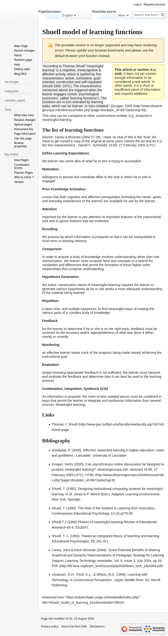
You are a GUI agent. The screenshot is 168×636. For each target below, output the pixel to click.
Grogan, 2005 (122, 106)
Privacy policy (49, 626)
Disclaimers (97, 626)
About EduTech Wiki (74, 626)
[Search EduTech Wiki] (149, 14)
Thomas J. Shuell (64, 424)
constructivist (105, 116)
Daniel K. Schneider (93, 145)
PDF (55, 566)
